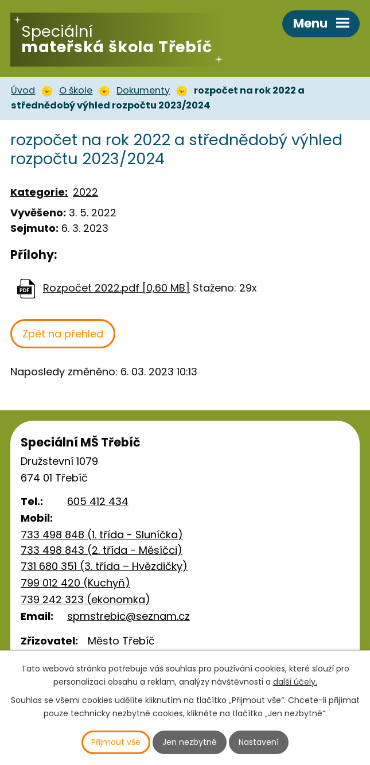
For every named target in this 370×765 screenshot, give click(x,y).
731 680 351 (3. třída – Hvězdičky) (104, 566)
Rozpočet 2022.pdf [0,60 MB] (116, 288)
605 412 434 (97, 501)
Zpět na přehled (62, 334)
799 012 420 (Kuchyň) (75, 583)
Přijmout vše (116, 742)
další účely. (295, 682)
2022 (85, 192)
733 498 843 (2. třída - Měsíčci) (101, 550)
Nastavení (259, 742)
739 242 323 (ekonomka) (85, 599)
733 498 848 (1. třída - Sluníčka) (102, 534)
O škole (75, 90)
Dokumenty (143, 90)
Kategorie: (39, 192)
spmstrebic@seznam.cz (128, 616)
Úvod (23, 90)
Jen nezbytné (189, 742)
